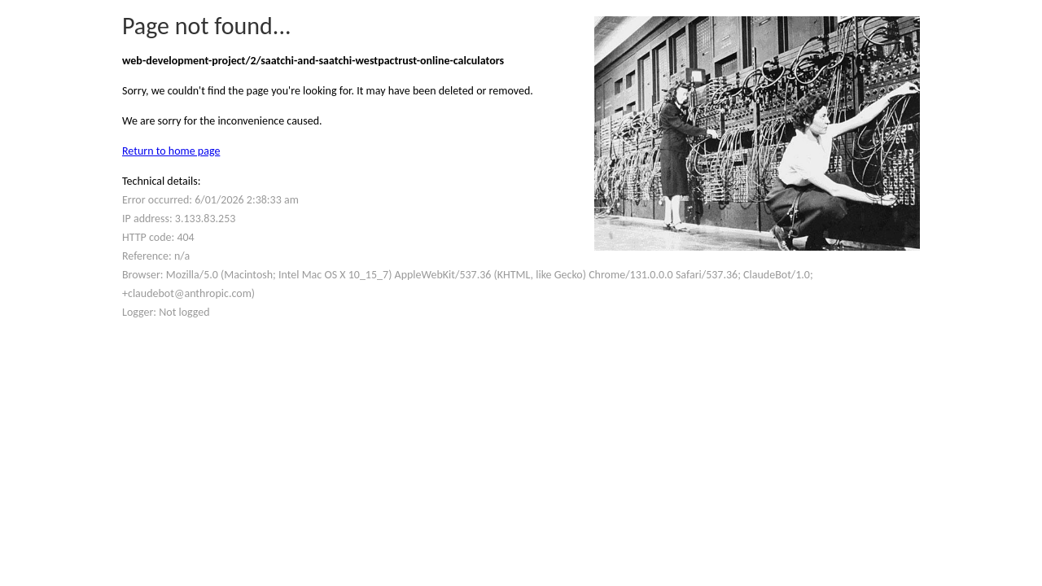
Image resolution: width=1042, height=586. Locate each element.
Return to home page (171, 151)
